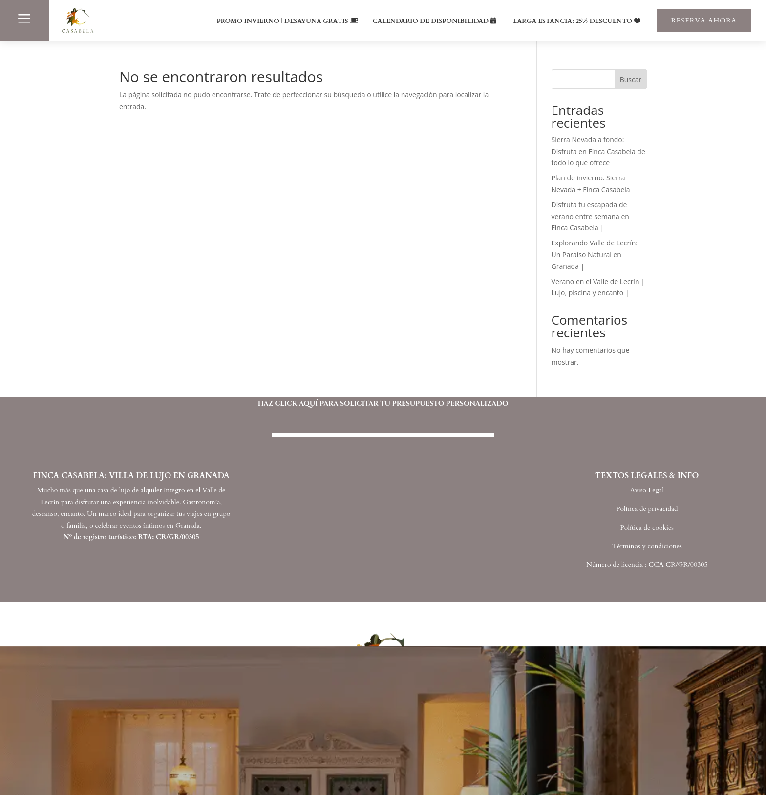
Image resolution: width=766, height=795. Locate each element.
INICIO (111, 745)
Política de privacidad (647, 508)
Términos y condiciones (647, 546)
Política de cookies (647, 527)
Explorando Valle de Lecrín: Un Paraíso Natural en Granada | (595, 254)
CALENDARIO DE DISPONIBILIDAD (431, 21)
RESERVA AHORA (704, 20)
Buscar (631, 79)
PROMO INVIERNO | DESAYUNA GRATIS (282, 21)
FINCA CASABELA (141, 766)
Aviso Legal (647, 490)
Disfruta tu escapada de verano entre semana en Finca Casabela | (590, 216)
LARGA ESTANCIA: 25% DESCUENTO (572, 21)
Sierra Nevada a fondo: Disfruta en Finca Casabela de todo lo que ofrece (598, 151)
